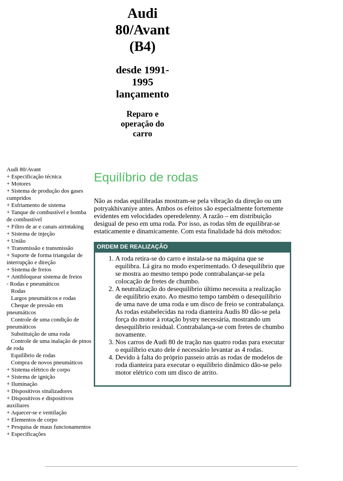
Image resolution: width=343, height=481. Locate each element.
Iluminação (24, 383)
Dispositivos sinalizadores (41, 391)
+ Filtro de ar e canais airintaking (45, 226)
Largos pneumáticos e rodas (43, 298)
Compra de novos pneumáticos (47, 362)
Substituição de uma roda (40, 333)
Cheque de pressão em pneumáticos (35, 309)
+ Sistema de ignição (31, 376)
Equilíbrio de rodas (33, 355)
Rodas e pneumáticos (34, 283)
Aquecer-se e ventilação (39, 412)
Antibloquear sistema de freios (46, 276)
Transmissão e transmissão (42, 248)
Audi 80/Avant (24, 169)
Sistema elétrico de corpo (40, 369)
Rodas (18, 290)
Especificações (28, 433)
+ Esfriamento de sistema (36, 205)
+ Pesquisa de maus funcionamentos (49, 426)
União (18, 240)
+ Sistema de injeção (31, 233)
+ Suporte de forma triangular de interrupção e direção (45, 259)
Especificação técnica (36, 176)
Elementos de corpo (34, 419)
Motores (20, 183)
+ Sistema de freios (29, 269)
